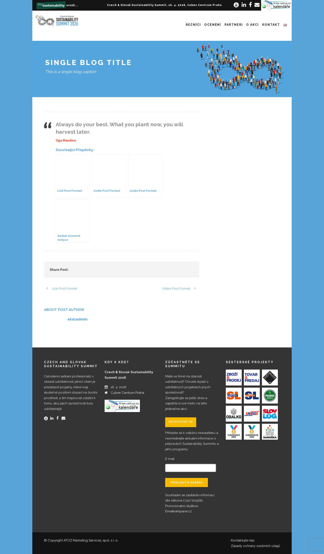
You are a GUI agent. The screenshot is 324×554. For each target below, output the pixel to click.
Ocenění (212, 24)
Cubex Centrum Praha (127, 393)
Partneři (234, 24)
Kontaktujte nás (242, 540)
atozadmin (77, 319)
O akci (252, 24)
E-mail (170, 459)
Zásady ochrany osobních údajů (255, 546)
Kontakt (271, 24)
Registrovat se (181, 421)
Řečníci (193, 24)
